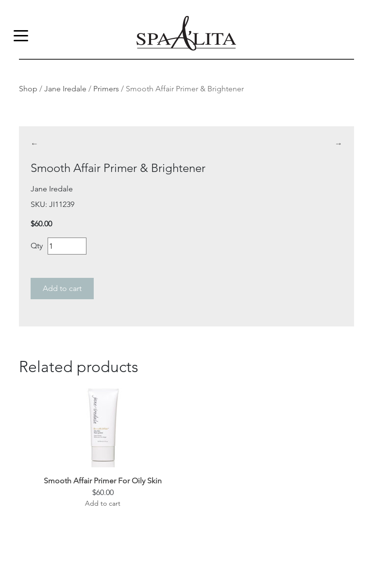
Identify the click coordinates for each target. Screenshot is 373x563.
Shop (28, 88)
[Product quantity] (67, 246)
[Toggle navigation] (21, 35)
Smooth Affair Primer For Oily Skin (103, 480)
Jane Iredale (65, 88)
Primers (106, 88)
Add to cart (62, 288)
